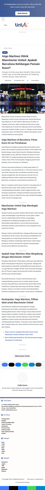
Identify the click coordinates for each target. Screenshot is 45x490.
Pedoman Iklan (6, 430)
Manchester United (23, 356)
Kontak (4, 433)
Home (4, 48)
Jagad (3, 464)
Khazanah (4, 469)
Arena (10, 48)
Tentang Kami (6, 419)
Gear (3, 453)
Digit (3, 447)
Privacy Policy (6, 428)
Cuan (3, 446)
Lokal (3, 444)
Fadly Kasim (8, 80)
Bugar (3, 467)
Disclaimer (5, 426)
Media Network (22, 13)
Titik (3, 465)
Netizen (4, 471)
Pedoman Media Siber (8, 422)
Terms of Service (6, 424)
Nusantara (5, 462)
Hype (3, 449)
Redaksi (4, 420)
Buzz (3, 442)
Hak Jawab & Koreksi (8, 431)
